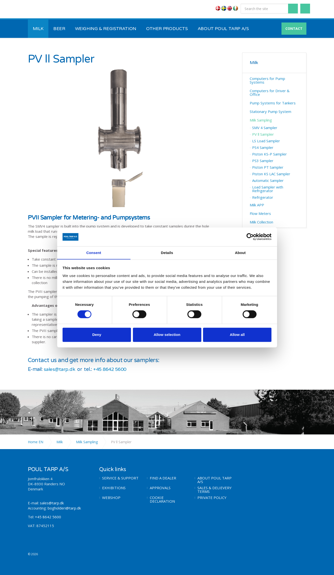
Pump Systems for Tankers (273, 102)
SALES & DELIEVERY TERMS (214, 489)
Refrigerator (262, 197)
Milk (254, 62)
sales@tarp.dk (59, 369)
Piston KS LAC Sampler (271, 173)
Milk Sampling (261, 120)
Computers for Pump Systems (267, 80)
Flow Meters (260, 213)
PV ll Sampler (263, 134)
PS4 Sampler (262, 147)
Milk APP (257, 204)
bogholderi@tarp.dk (64, 507)
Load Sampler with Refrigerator (267, 189)
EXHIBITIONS (114, 487)
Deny (96, 335)
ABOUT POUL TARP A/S (223, 28)
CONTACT (293, 28)
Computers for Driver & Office (270, 92)
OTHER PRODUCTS (167, 28)
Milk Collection (261, 222)
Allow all (237, 335)
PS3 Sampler (262, 160)
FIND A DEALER (163, 478)
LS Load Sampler (266, 140)
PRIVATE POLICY (211, 497)
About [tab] (240, 253)
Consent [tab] (93, 253)
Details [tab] (167, 253)
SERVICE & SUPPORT (120, 478)
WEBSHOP (111, 497)
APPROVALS (160, 487)
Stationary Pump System (270, 111)
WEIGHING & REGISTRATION (105, 28)
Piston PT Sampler (267, 167)
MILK (38, 28)
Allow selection (167, 335)
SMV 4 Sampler (264, 127)
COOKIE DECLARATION (162, 499)
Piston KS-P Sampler (269, 154)
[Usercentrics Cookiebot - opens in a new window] (250, 236)
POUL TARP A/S (53, 9)
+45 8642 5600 (111, 369)
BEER (59, 28)
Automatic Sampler (268, 180)
